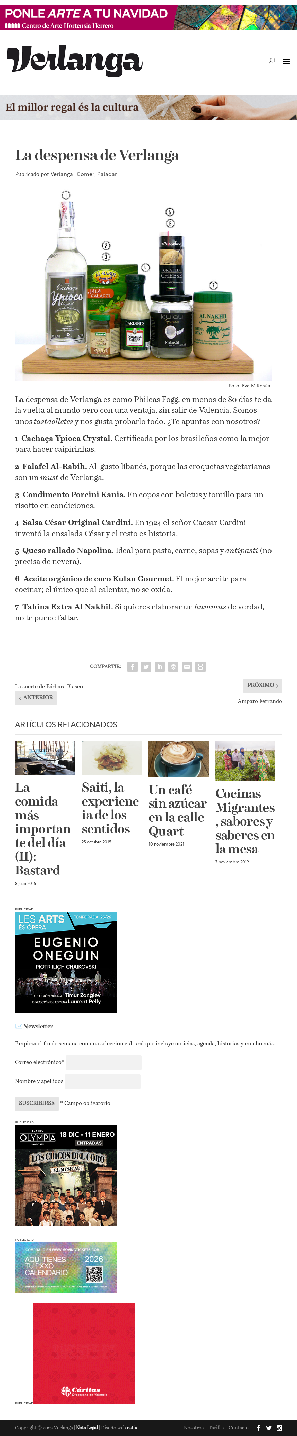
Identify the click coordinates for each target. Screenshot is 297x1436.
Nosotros (194, 1427)
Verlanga (62, 174)
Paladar (107, 174)
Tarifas (216, 1427)
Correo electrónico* (40, 1062)
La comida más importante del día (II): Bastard (43, 829)
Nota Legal (87, 1428)
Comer (85, 174)
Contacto (239, 1427)
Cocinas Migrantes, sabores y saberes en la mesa (245, 822)
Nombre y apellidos (39, 1081)
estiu (132, 1428)
